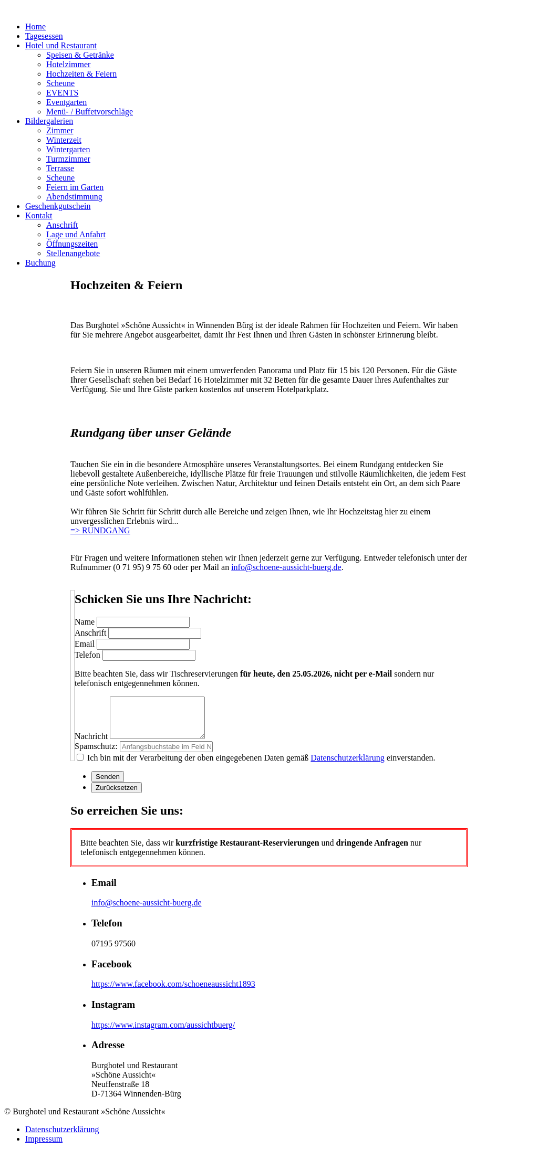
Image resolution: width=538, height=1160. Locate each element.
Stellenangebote (73, 253)
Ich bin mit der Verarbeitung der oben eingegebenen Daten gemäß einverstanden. (260, 765)
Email (85, 643)
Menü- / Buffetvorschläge (89, 111)
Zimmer (60, 130)
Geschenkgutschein (57, 206)
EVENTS (62, 92)
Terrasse (60, 168)
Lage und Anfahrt (76, 234)
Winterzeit (63, 139)
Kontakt (39, 215)
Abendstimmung (74, 196)
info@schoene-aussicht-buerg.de (286, 567)
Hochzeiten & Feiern (81, 73)
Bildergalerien (49, 121)
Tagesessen (44, 35)
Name (85, 621)
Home (35, 26)
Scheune (60, 83)
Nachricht (91, 744)
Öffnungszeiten (72, 243)
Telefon (87, 654)
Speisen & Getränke (80, 54)
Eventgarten (66, 102)
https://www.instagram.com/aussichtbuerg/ (163, 1032)
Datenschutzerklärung (347, 765)
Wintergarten (68, 149)
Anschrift (62, 224)
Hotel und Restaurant (61, 45)
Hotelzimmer (68, 64)
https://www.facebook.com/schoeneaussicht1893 (173, 991)
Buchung (40, 262)
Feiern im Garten (75, 187)
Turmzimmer (68, 158)
